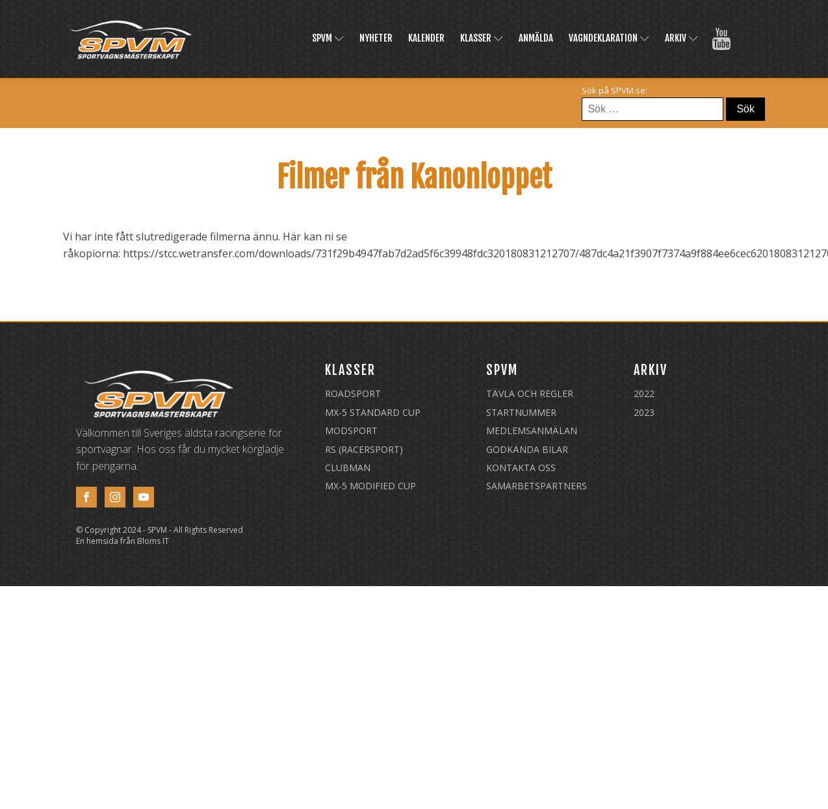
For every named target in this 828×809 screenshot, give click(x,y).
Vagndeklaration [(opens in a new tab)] (609, 38)
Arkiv (681, 38)
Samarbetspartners (536, 486)
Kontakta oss (521, 467)
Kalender (426, 38)
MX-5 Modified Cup (370, 486)
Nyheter (376, 38)
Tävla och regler (529, 393)
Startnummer (521, 412)
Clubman (347, 467)
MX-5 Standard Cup (372, 412)
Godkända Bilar (527, 449)
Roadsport (353, 393)
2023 (644, 412)
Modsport (351, 430)
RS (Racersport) (364, 449)
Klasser (481, 38)
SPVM (328, 38)
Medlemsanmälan (531, 430)
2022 (644, 393)
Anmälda (536, 38)
